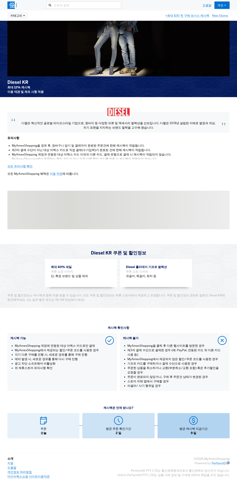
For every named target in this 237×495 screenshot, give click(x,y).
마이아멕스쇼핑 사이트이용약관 (28, 476)
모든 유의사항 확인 (20, 166)
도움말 (207, 5)
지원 (10, 463)
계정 (222, 5)
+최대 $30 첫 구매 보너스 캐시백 (187, 15)
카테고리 (18, 15)
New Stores (220, 15)
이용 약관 (56, 174)
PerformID (219, 463)
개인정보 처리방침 (19, 472)
